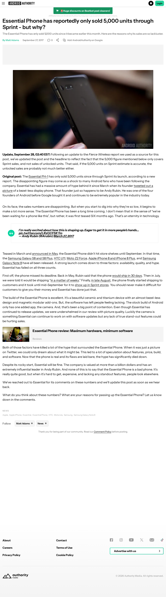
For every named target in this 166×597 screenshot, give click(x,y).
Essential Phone (40, 415)
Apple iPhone (15, 415)
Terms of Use (64, 589)
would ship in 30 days (127, 276)
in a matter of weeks (65, 280)
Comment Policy (102, 431)
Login (160, 3)
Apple (5, 415)
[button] (83, 3)
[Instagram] (121, 582)
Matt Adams (12, 40)
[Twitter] (141, 582)
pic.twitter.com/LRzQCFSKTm (40, 233)
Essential (27, 415)
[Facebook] (111, 582)
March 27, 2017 (64, 236)
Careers (7, 589)
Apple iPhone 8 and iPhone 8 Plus (111, 258)
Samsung (68, 415)
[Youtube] (131, 582)
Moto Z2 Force (77, 258)
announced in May (45, 254)
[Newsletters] (152, 582)
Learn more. (112, 16)
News (6, 411)
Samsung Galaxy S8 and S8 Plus (30, 258)
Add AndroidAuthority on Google (82, 40)
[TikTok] (162, 582)
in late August (100, 280)
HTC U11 (59, 258)
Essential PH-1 (38, 176)
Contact (61, 582)
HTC (51, 415)
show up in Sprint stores (92, 285)
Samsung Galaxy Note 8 (84, 415)
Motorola (58, 415)
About (7, 582)
